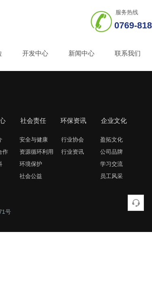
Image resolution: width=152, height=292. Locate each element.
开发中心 (35, 53)
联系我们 (128, 53)
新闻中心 (81, 53)
